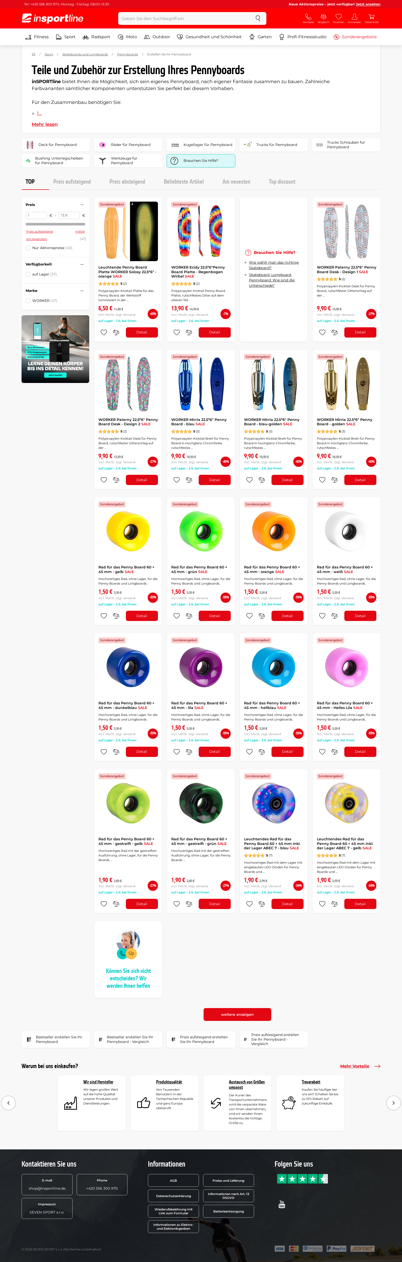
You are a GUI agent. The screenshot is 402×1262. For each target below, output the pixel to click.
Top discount (282, 182)
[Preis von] (36, 215)
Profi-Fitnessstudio (302, 37)
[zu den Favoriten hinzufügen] (103, 332)
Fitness (37, 37)
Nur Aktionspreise (52, 247)
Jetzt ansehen (368, 4)
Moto (127, 37)
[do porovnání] (116, 332)
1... (39, 113)
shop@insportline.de (47, 1184)
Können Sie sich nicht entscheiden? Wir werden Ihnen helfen (128, 978)
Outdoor (157, 37)
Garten (260, 37)
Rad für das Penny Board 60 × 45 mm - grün (199, 569)
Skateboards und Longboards (85, 54)
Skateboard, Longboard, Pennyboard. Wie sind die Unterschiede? (272, 280)
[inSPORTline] (52, 18)
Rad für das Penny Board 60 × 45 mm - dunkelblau (126, 705)
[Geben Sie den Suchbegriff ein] (184, 18)
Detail (141, 332)
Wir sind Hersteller (98, 1082)
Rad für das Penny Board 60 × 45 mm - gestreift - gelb (126, 841)
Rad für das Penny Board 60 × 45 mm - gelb (126, 569)
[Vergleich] (323, 18)
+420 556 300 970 (102, 1184)
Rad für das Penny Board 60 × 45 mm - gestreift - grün (199, 841)
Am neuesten (236, 182)
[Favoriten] (338, 18)
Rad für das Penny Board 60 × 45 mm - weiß (345, 569)
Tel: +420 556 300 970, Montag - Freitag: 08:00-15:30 (66, 4)
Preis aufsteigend (72, 182)
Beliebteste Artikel (184, 182)
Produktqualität (169, 1082)
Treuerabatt (311, 1082)
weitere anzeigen (237, 1014)
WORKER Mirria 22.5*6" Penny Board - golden (344, 422)
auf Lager (44, 274)
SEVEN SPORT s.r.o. (46, 1208)
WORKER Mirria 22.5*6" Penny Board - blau (199, 422)
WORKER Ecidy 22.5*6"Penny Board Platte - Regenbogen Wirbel (198, 272)
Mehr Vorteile (360, 1066)
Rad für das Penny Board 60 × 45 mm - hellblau (272, 705)
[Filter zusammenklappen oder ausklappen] (82, 205)
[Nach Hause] (33, 54)
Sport (66, 37)
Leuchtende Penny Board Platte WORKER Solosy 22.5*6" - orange (127, 272)
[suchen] (257, 18)
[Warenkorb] (371, 18)
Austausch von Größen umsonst (247, 1085)
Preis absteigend (127, 182)
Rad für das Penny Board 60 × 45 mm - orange (272, 569)
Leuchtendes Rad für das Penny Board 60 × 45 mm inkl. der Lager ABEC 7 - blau (272, 843)
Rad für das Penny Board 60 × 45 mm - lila (199, 705)
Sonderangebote (355, 37)
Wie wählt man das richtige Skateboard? (274, 265)
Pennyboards (127, 54)
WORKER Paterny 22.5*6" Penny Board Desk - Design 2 (128, 422)
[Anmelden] (354, 18)
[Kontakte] (308, 18)
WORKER (44, 300)
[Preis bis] (69, 215)
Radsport (96, 37)
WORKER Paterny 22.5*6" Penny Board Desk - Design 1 (346, 269)
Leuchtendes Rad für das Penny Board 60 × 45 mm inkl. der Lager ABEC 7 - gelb (345, 843)
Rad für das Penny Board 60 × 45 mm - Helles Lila (345, 705)
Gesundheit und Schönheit (209, 37)
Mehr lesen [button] (45, 124)
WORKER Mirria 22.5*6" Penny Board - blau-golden (271, 422)
